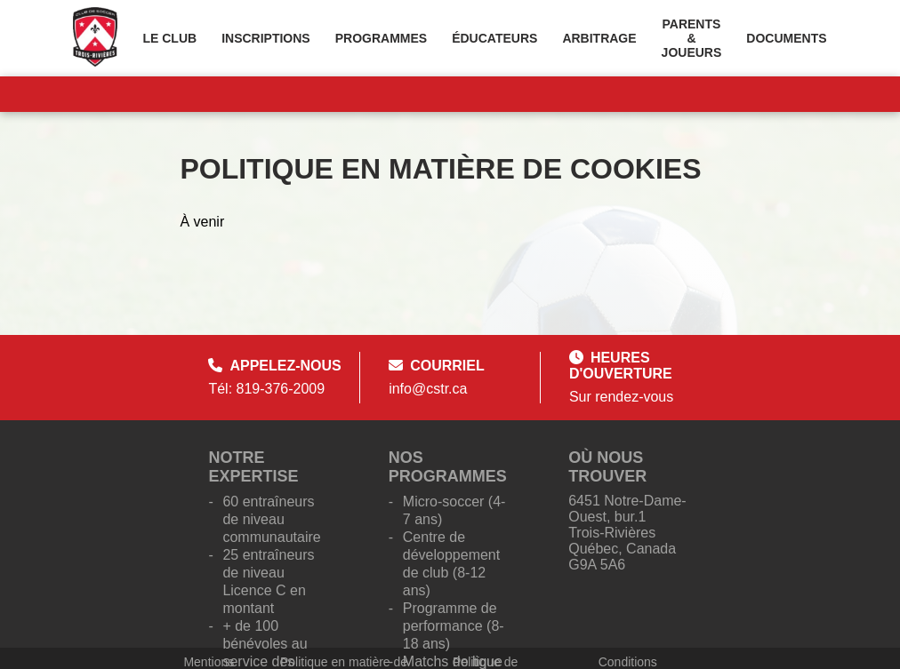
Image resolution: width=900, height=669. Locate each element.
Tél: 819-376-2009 (266, 388)
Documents (786, 38)
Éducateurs (494, 38)
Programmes (381, 38)
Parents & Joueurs (692, 38)
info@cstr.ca (428, 388)
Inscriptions (265, 38)
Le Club (169, 38)
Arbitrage (599, 38)
